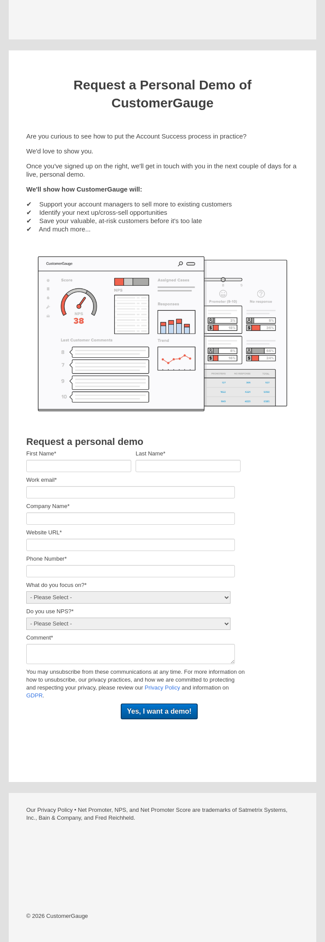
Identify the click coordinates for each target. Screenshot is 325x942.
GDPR (34, 695)
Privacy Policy (162, 687)
